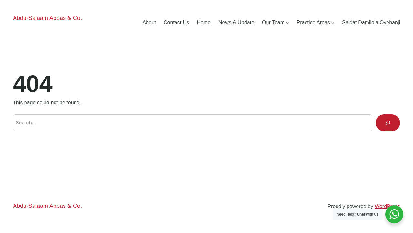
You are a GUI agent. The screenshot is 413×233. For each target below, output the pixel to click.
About (149, 22)
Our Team (273, 22)
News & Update (236, 22)
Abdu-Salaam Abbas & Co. (47, 18)
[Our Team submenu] (287, 22)
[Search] (388, 122)
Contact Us (176, 22)
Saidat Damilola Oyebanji (371, 22)
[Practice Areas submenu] (333, 22)
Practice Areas (313, 22)
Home (204, 22)
